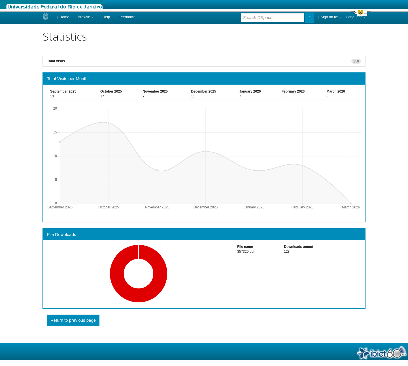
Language (356, 17)
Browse (86, 17)
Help (106, 17)
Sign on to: (330, 17)
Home (63, 17)
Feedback (126, 17)
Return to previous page (73, 320)
